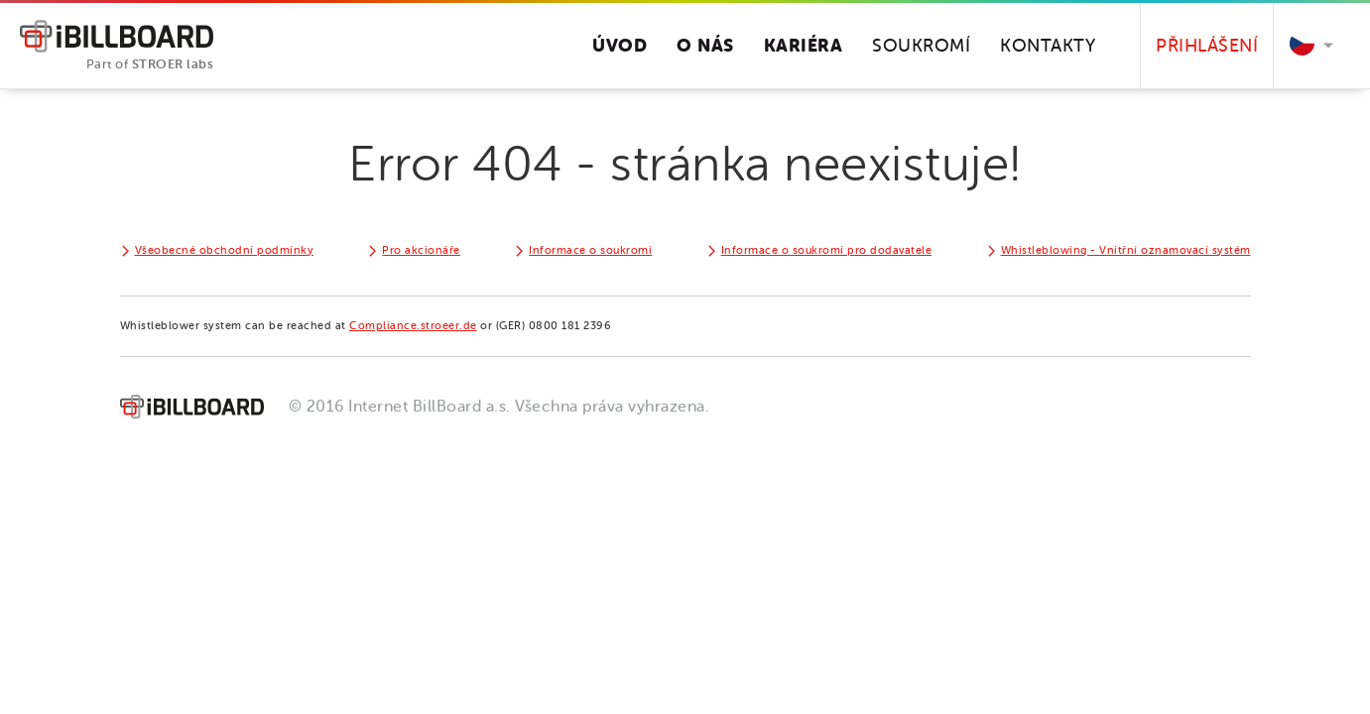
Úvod (619, 45)
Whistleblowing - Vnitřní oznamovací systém (1126, 250)
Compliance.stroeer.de (413, 325)
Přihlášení (1207, 46)
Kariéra (803, 45)
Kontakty (1047, 46)
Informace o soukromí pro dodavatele (827, 250)
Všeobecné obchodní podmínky (224, 250)
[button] (1307, 45)
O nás (705, 45)
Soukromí (921, 46)
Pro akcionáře (421, 250)
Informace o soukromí (590, 250)
